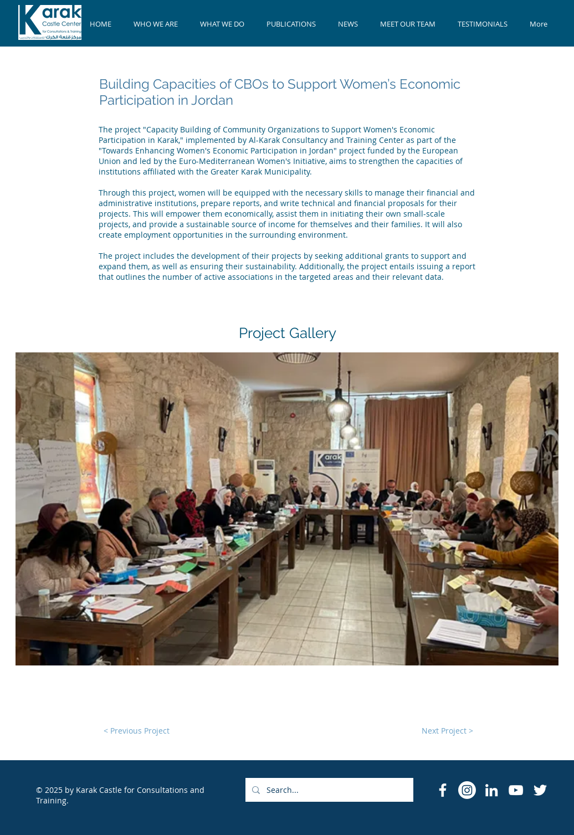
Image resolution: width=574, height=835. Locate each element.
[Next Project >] (447, 731)
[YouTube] (516, 790)
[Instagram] (467, 790)
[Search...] (328, 790)
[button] (287, 508)
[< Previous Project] (136, 731)
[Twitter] (540, 790)
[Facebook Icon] (443, 790)
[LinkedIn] (491, 790)
